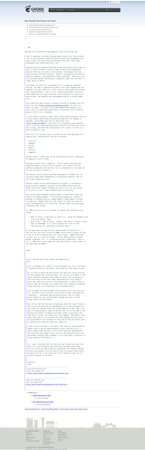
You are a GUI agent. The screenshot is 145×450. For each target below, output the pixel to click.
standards (35, 449)
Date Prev (28, 409)
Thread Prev (45, 409)
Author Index (83, 409)
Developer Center (48, 432)
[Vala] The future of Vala (42, 395)
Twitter (60, 441)
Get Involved (29, 434)
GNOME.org (115, 2)
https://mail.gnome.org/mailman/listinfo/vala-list (47, 373)
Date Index (73, 409)
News (59, 431)
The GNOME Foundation (32, 441)
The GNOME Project (32, 431)
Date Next (36, 409)
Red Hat (45, 449)
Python (60, 449)
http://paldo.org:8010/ (36, 123)
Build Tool (46, 444)
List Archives (70, 10)
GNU (65, 449)
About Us (28, 432)
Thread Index (64, 409)
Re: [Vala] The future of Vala (43, 402)
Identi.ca (60, 439)
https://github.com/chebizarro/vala (53, 105)
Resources (46, 431)
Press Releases (62, 432)
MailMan (56, 449)
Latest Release (62, 434)
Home (53, 10)
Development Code (48, 442)
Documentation (47, 434)
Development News (63, 437)
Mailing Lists (60, 10)
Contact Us (29, 439)
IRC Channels (47, 439)
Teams (27, 436)
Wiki (44, 436)
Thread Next (54, 409)
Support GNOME (30, 437)
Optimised (28, 449)
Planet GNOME (62, 436)
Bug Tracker (46, 441)
